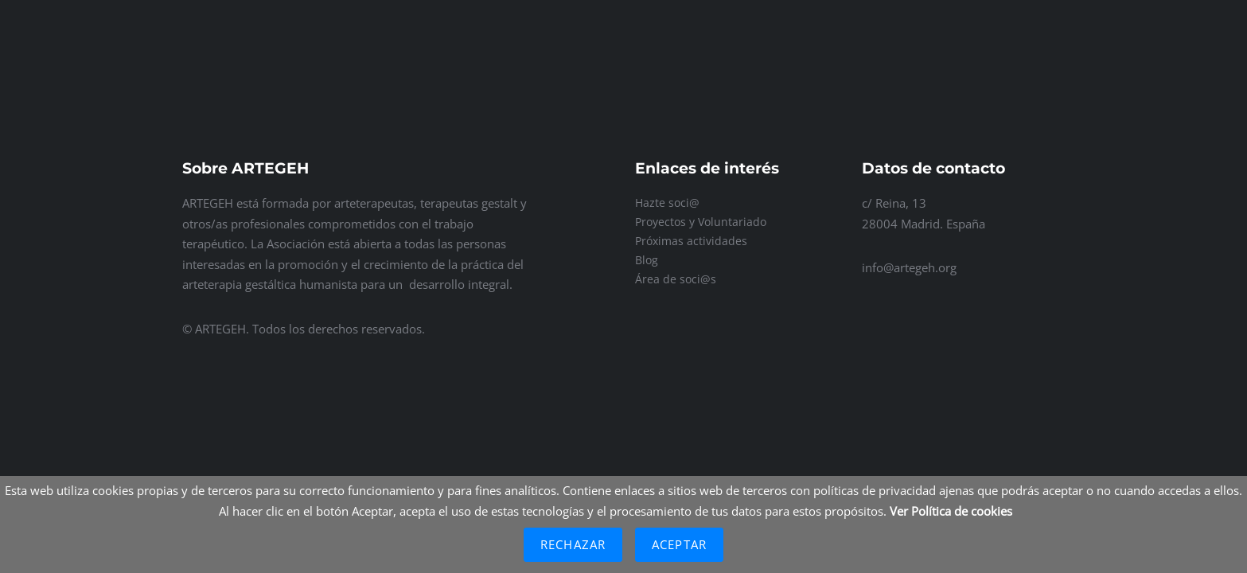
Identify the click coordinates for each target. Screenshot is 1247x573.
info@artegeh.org (909, 267)
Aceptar (679, 544)
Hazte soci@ (667, 202)
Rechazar (573, 544)
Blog (646, 259)
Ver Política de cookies (951, 511)
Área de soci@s (675, 278)
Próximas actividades (691, 240)
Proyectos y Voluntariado (700, 221)
